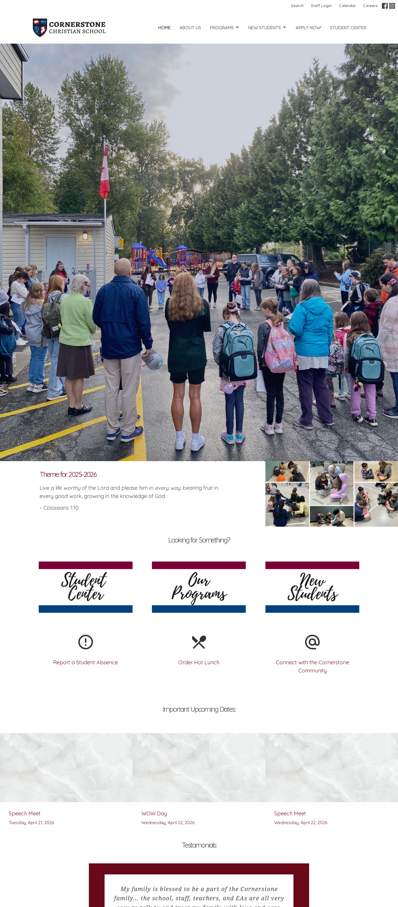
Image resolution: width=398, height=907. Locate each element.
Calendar (347, 5)
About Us (190, 27)
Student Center (348, 27)
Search (297, 5)
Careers (370, 5)
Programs (225, 27)
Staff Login (321, 5)
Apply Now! (308, 27)
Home (164, 27)
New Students (267, 27)
